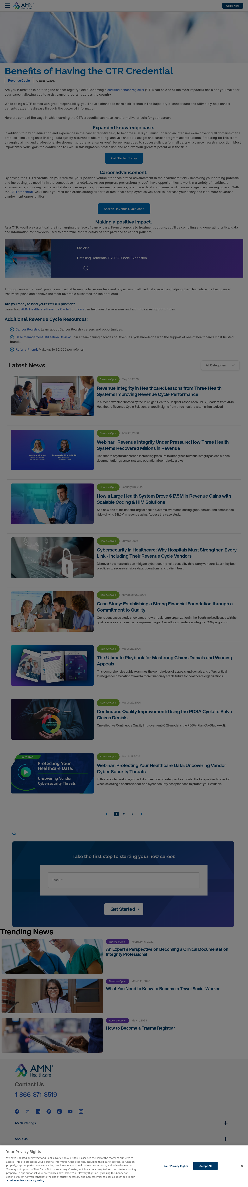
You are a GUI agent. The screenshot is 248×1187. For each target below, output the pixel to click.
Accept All (205, 1165)
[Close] (242, 1166)
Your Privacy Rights (176, 1165)
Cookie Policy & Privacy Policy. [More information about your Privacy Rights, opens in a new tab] (26, 1180)
